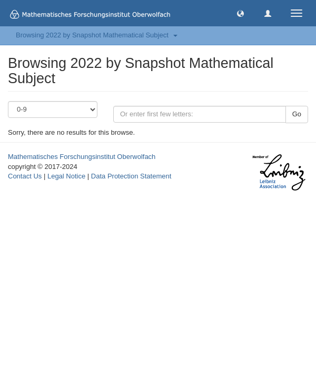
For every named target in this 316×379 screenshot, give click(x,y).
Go (296, 114)
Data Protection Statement (131, 176)
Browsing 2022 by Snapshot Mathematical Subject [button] (96, 35)
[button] (240, 13)
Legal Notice (66, 176)
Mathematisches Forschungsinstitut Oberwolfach (81, 157)
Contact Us (25, 176)
